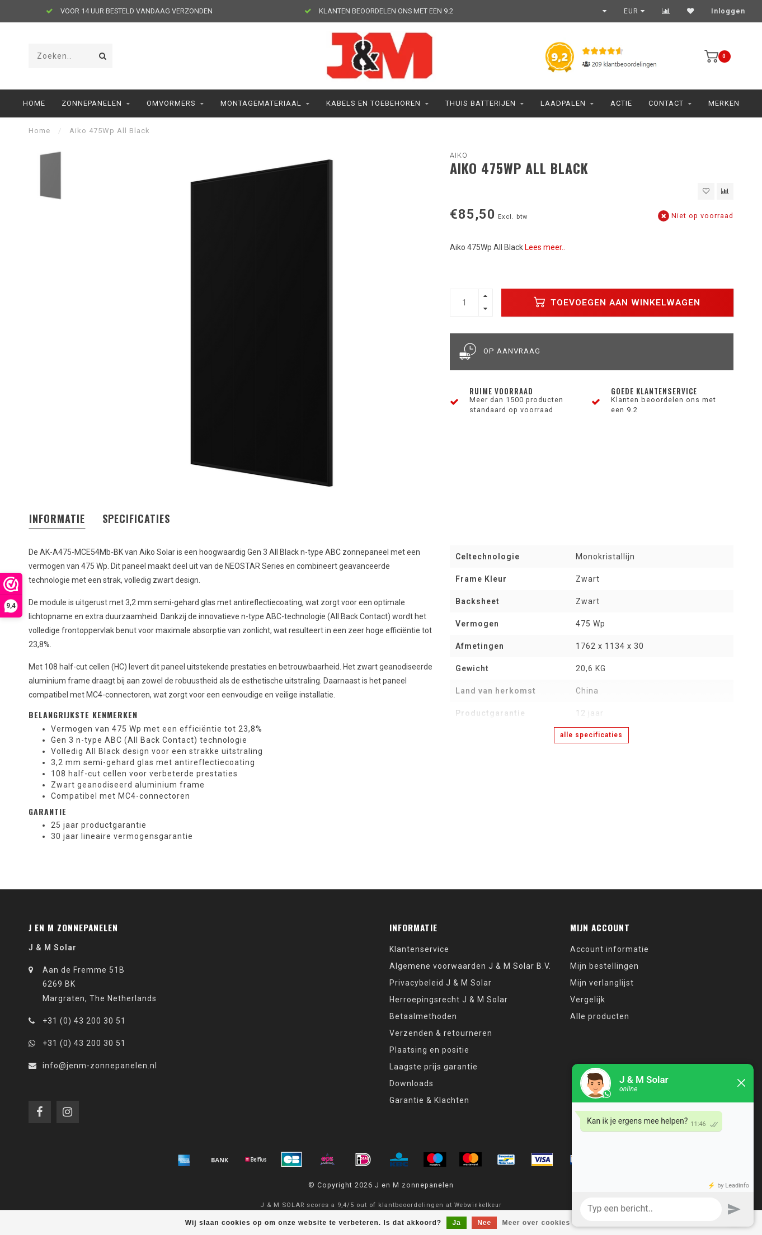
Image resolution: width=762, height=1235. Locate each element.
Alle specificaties (591, 735)
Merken (724, 103)
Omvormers (171, 103)
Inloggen (728, 11)
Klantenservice (419, 949)
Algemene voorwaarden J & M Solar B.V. (470, 965)
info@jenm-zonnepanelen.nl (100, 1065)
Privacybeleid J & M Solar (440, 982)
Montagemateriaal (261, 103)
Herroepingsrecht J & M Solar (448, 999)
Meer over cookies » (539, 1223)
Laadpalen (563, 103)
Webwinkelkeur (478, 1205)
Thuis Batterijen (480, 103)
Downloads (411, 1083)
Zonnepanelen (92, 103)
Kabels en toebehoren (373, 103)
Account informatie (609, 949)
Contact (666, 103)
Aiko (459, 155)
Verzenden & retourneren (440, 1033)
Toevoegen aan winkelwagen (617, 302)
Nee (484, 1223)
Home (34, 103)
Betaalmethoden (423, 1016)
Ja (456, 1223)
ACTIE (621, 103)
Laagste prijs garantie (433, 1066)
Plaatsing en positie (429, 1049)
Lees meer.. (545, 247)
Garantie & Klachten (429, 1100)
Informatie (57, 518)
